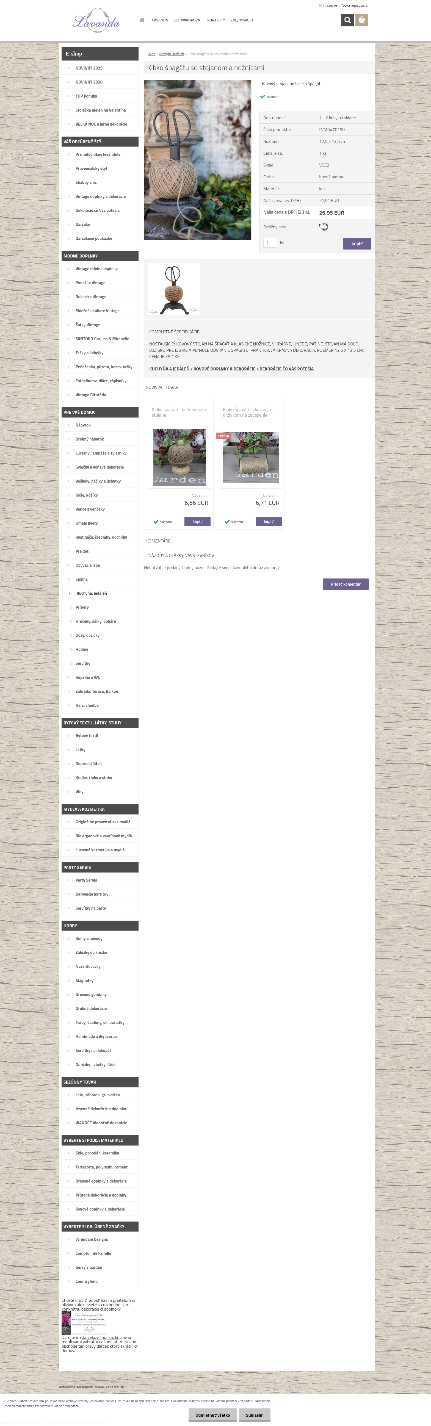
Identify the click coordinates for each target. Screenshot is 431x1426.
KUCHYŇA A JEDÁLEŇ (169, 369)
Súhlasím (255, 1415)
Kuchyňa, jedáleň (171, 54)
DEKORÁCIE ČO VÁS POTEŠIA (286, 369)
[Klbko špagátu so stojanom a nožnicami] (197, 82)
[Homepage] (142, 20)
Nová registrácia (355, 5)
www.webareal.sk (109, 1387)
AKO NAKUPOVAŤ (187, 20)
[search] (347, 20)
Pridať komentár (346, 584)
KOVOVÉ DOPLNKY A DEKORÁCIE (225, 369)
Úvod (151, 54)
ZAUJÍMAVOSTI (243, 20)
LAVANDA (160, 20)
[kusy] (270, 243)
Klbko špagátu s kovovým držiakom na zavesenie (247, 412)
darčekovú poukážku (101, 1337)
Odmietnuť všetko (212, 1415)
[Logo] (96, 20)
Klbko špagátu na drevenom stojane (179, 412)
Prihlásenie (328, 5)
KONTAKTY (216, 20)
